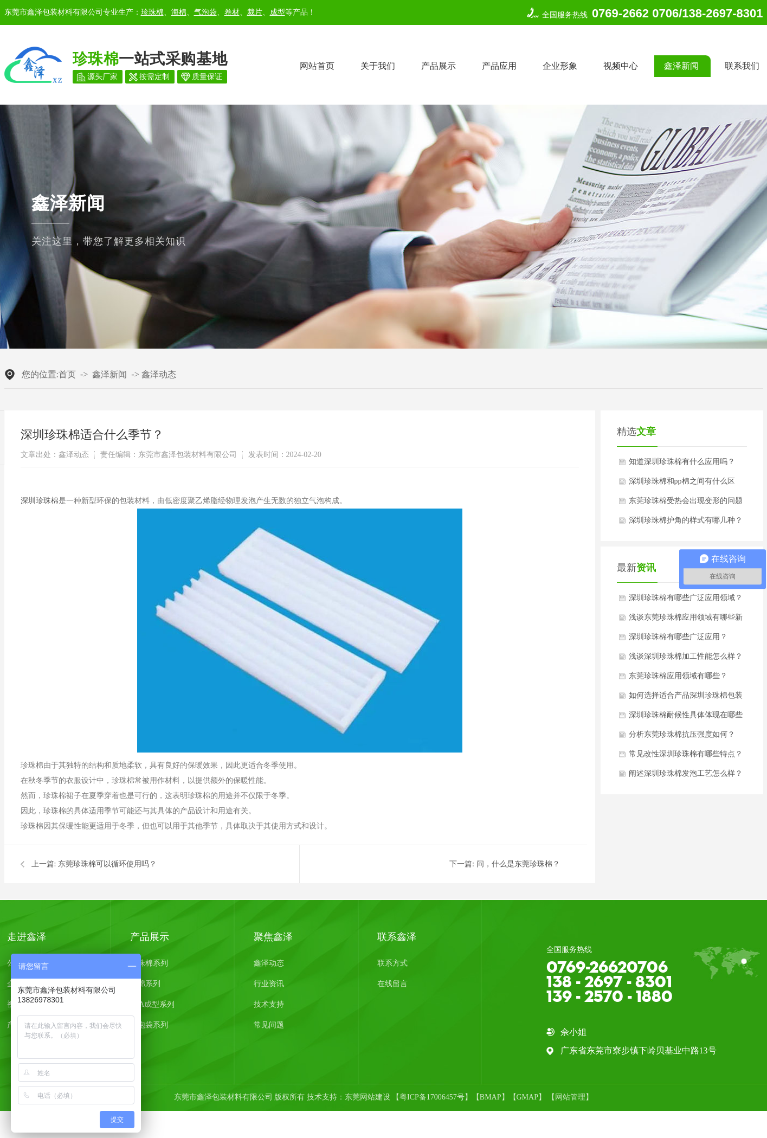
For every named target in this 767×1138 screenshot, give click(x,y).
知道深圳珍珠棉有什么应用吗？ (682, 462)
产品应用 (499, 65)
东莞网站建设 (367, 1097)
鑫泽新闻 (681, 65)
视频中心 (620, 65)
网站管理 (570, 1097)
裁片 (254, 12)
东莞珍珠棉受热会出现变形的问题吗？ (686, 504)
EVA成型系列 (152, 1004)
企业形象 (560, 65)
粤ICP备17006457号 (432, 1097)
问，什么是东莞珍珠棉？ (518, 864)
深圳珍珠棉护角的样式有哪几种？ (686, 520)
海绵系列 (145, 984)
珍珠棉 (152, 12)
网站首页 (317, 65)
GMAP (527, 1097)
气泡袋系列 (149, 1025)
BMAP (490, 1097)
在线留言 (392, 984)
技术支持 (269, 1004)
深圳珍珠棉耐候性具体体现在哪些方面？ (686, 718)
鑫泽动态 (158, 374)
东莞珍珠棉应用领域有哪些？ (678, 676)
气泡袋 (205, 12)
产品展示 (438, 65)
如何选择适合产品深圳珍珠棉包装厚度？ (686, 698)
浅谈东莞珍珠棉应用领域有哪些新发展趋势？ (686, 620)
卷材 (232, 12)
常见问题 (269, 1025)
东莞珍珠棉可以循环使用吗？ (107, 864)
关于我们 (377, 65)
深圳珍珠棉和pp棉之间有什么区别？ (682, 484)
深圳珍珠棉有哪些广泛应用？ (678, 637)
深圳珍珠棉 (40, 501)
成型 (277, 12)
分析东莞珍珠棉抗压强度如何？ (682, 734)
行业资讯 (269, 984)
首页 (67, 374)
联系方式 (392, 963)
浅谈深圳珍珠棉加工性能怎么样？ (686, 656)
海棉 (178, 12)
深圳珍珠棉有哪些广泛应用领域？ (686, 598)
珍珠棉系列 (149, 963)
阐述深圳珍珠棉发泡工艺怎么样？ (686, 773)
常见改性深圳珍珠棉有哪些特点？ (686, 754)
